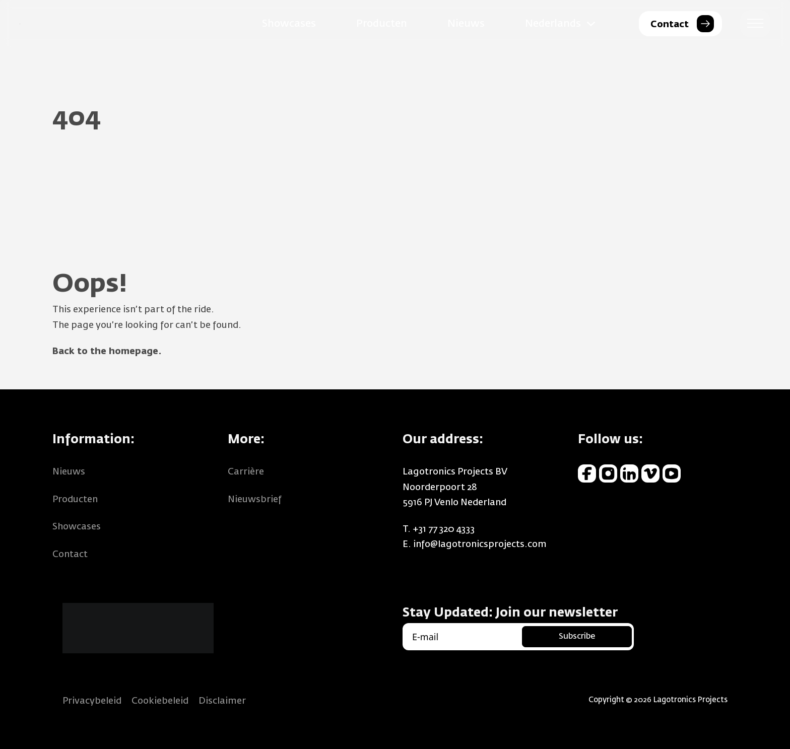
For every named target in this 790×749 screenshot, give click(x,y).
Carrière (246, 471)
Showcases (289, 24)
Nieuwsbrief (255, 499)
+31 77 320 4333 (444, 529)
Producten (381, 24)
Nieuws (466, 24)
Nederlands (553, 24)
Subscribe (577, 637)
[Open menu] (755, 23)
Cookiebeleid (159, 701)
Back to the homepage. (107, 351)
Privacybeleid (91, 701)
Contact (70, 554)
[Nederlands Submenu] (591, 24)
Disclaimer (222, 701)
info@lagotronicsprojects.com (480, 544)
